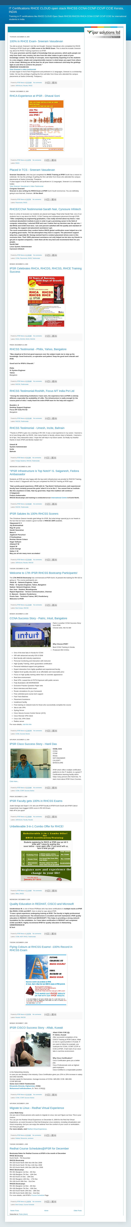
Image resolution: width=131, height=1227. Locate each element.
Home (46, 1210)
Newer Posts (14, 1210)
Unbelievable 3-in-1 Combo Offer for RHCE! (37, 826)
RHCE (30, 85)
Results (25, 85)
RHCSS (32, 339)
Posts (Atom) (23, 1214)
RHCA (17, 163)
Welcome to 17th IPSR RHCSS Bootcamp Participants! (43, 572)
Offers (17, 893)
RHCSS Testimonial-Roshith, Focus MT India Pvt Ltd (42, 390)
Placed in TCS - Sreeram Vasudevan (32, 169)
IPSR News (20, 82)
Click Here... (14, 781)
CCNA (17, 258)
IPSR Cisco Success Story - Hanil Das (33, 744)
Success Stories (25, 734)
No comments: (37, 82)
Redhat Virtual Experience (37, 1129)
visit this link (27, 724)
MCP (21, 936)
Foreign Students (20, 461)
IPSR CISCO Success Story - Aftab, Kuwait (36, 1027)
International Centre (59, 498)
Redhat (17, 1138)
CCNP (22, 790)
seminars (30, 1138)
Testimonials (36, 258)
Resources (24, 1138)
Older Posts (78, 1210)
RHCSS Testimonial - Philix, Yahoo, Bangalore (38, 349)
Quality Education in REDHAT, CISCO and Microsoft (42, 903)
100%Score (19, 85)
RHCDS (22, 339)
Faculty (25, 820)
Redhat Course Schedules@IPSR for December (39, 1148)
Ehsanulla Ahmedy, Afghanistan (22, 1086)
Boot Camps (19, 608)
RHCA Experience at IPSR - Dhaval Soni (35, 95)
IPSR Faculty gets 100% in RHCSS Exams (36, 800)
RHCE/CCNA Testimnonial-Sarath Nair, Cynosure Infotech (45, 209)
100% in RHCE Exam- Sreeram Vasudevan (36, 41)
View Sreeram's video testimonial (23, 69)
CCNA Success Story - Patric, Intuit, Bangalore (38, 618)
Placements (19, 202)
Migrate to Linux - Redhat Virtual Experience (37, 1108)
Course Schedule (38, 1195)
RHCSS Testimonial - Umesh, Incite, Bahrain (37, 428)
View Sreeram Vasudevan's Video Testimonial (26, 186)
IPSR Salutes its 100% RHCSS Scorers (34, 513)
